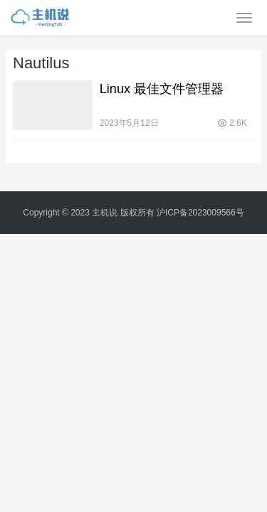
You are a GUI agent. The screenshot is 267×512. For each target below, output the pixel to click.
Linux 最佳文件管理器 (162, 89)
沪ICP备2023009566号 (200, 213)
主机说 (104, 213)
